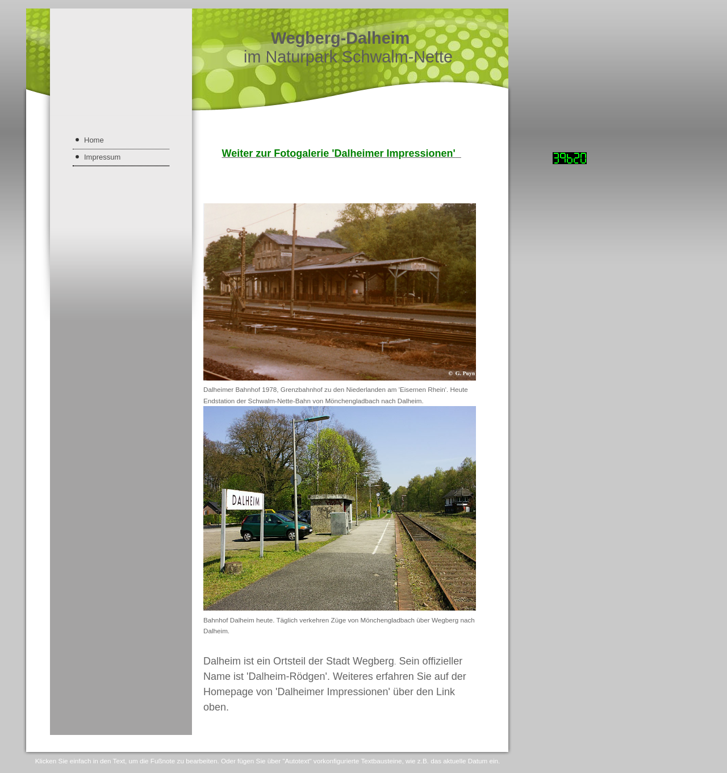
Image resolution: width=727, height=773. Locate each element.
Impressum (102, 157)
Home (94, 140)
